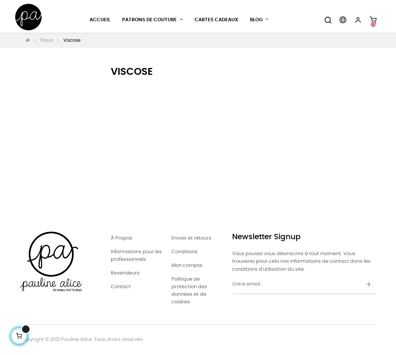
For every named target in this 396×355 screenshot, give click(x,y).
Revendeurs (125, 273)
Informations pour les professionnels (136, 255)
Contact (121, 286)
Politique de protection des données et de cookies (189, 291)
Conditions (184, 251)
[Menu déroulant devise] (342, 20)
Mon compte (186, 265)
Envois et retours (191, 238)
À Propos (121, 238)
